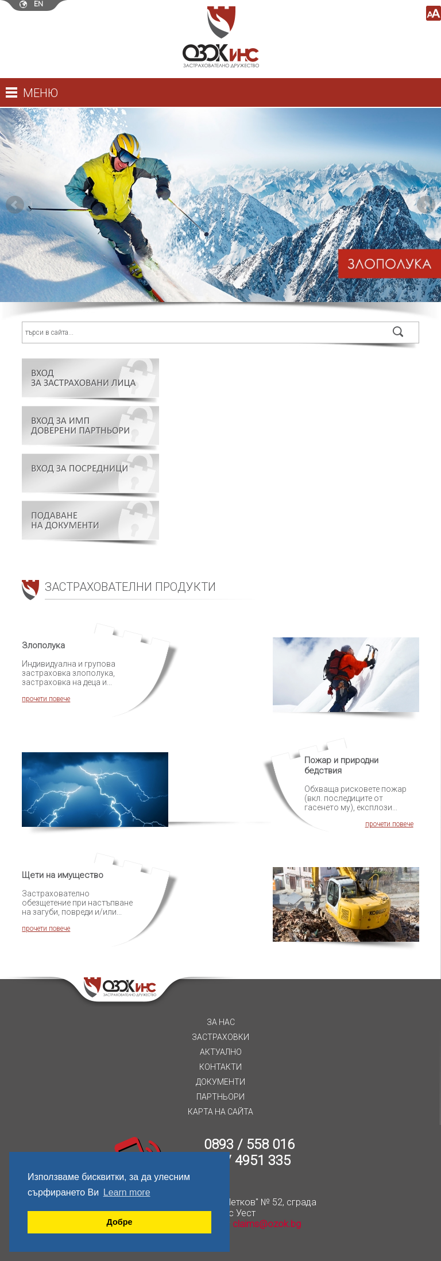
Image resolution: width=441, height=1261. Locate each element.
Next (426, 205)
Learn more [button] (126, 1192)
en (38, 4)
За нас (221, 1022)
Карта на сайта (220, 1111)
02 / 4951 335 (249, 1160)
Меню (40, 93)
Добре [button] (120, 1222)
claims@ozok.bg (267, 1224)
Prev (15, 205)
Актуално (221, 1052)
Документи (220, 1081)
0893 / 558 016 (249, 1144)
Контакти (220, 1067)
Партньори (220, 1096)
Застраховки (220, 1037)
